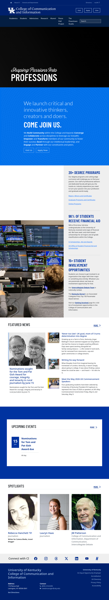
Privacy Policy (96, 582)
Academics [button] (13, 18)
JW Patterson (79, 533)
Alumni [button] (53, 18)
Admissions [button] (33, 18)
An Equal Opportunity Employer (89, 573)
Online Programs (75, 204)
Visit (79, 10)
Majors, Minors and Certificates (80, 196)
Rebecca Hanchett (18, 533)
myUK (97, 2)
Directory (89, 2)
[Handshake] (97, 558)
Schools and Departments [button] (30, 2)
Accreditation (96, 576)
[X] (66, 558)
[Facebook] (35, 558)
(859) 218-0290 (47, 586)
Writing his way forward (73, 360)
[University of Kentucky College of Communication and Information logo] (40, 10)
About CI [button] (17, 2)
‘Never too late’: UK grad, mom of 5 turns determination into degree (81, 334)
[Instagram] (46, 558)
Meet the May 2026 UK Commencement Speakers (80, 380)
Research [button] (44, 18)
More (97, 325)
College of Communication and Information (31, 575)
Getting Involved (82, 303)
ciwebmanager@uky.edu (51, 588)
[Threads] (56, 558)
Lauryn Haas (47, 533)
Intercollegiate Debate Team (83, 288)
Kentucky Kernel (78, 294)
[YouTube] (86, 558)
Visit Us (28, 150)
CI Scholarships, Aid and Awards (80, 242)
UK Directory (96, 579)
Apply (88, 10)
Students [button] (23, 18)
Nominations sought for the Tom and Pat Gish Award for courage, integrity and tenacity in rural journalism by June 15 (22, 375)
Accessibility (96, 586)
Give (96, 10)
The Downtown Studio (73, 21)
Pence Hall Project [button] (61, 21)
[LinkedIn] (76, 558)
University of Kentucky (24, 570)
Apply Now (43, 150)
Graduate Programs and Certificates (82, 200)
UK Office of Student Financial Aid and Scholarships (83, 247)
